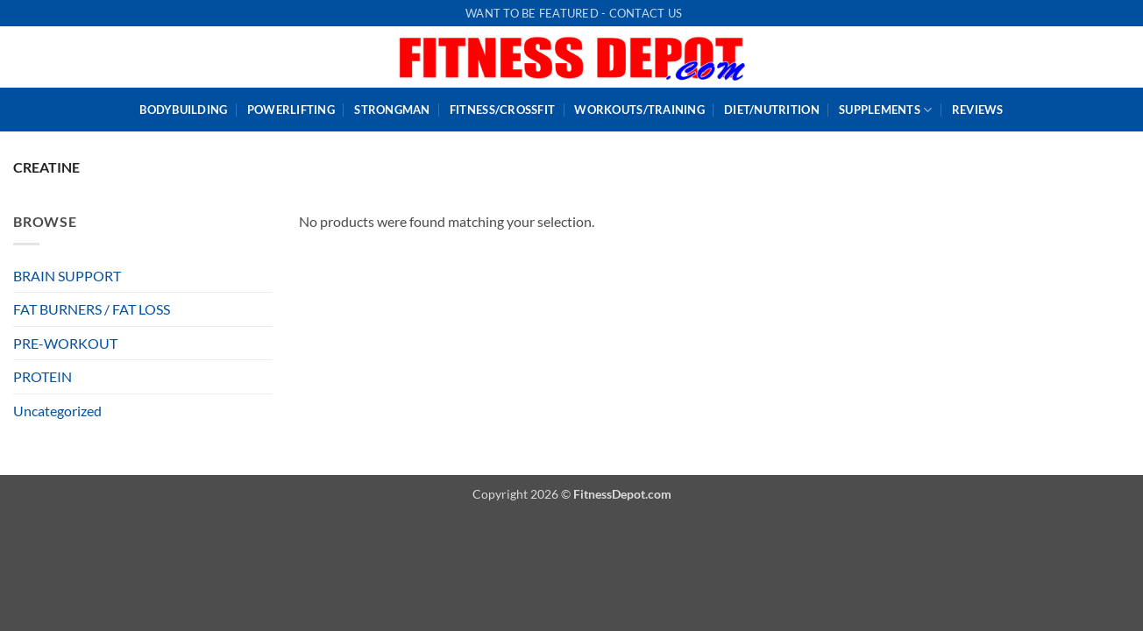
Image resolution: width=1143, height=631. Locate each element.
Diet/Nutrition (772, 110)
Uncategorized (57, 410)
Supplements (885, 110)
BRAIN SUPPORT (67, 275)
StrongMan (392, 110)
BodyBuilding (183, 110)
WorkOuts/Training (639, 110)
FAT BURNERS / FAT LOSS (91, 309)
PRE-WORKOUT (65, 343)
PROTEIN (42, 376)
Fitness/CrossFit (502, 110)
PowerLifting (291, 110)
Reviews (978, 110)
